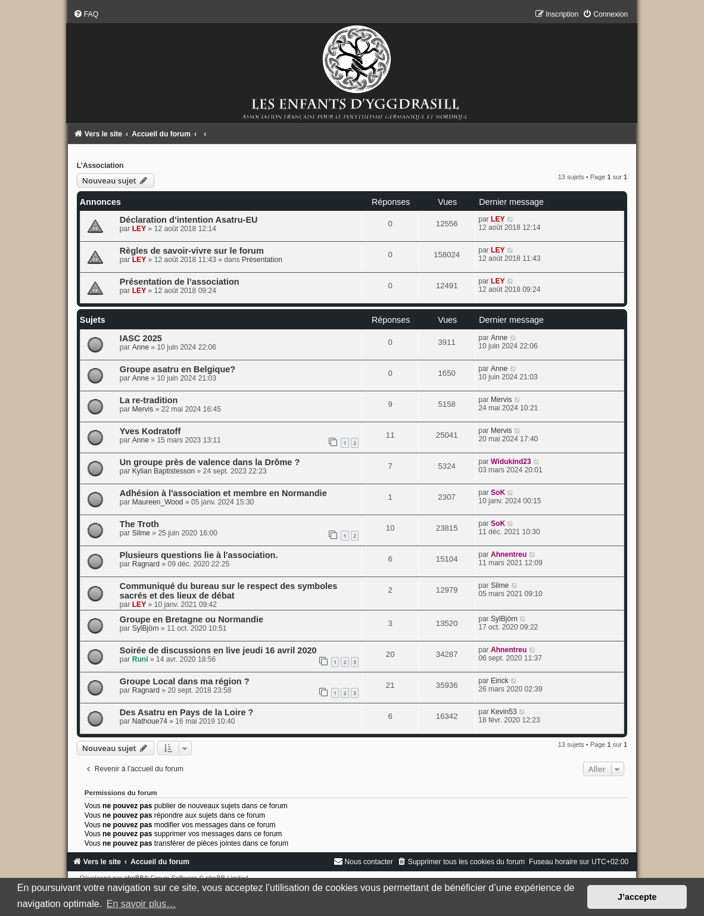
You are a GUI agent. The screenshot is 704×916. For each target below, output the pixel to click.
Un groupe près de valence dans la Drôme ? (210, 462)
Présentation (262, 260)
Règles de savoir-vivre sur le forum (192, 251)
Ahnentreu (509, 554)
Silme (141, 533)
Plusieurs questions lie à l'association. (199, 555)
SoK (498, 492)
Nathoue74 (149, 721)
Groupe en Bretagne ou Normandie (191, 619)
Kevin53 (504, 712)
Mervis (143, 409)
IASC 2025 (141, 338)
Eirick (500, 681)
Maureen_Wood (157, 502)
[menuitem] (85, 14)
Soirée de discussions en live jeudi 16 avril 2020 (218, 650)
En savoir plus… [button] (141, 904)
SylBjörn (145, 628)
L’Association (100, 165)
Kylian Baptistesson (163, 471)
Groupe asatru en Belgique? (177, 369)
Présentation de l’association (179, 281)
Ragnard (146, 564)
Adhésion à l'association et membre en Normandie (223, 493)
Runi (140, 659)
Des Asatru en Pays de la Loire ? (187, 712)
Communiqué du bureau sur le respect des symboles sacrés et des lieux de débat (228, 590)
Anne (140, 347)
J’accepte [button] (637, 897)
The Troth (139, 524)
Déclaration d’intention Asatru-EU (189, 220)
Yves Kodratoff (150, 431)
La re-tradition (149, 400)
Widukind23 (511, 461)
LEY (139, 229)
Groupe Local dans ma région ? (185, 681)
